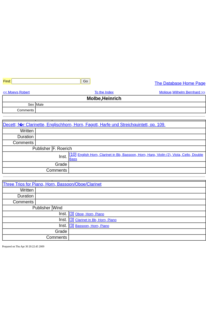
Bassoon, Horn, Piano (92, 226)
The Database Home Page (180, 83)
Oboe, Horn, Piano (89, 214)
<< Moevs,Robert (16, 92)
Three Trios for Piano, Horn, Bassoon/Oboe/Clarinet (52, 184)
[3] (71, 213)
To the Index (104, 92)
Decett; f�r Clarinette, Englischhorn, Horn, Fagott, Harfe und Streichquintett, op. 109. (84, 124)
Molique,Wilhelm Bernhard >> (182, 92)
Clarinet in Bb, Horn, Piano (96, 220)
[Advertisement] (82, 39)
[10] (72, 154)
